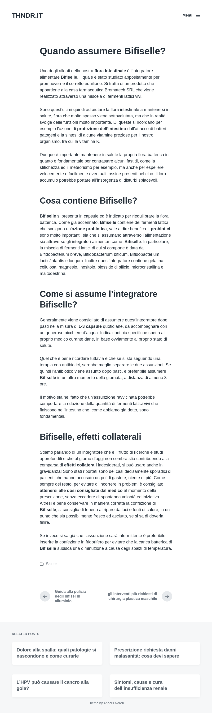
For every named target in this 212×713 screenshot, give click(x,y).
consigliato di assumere (101, 320)
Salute (51, 564)
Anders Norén (113, 703)
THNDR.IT (27, 15)
